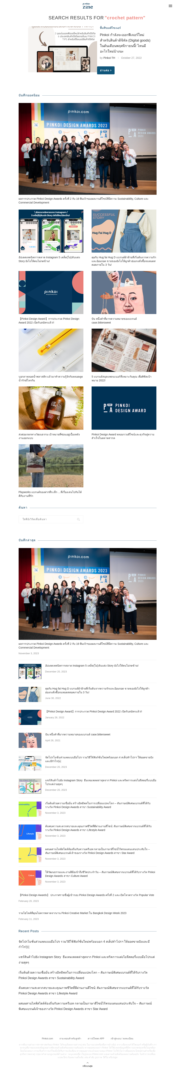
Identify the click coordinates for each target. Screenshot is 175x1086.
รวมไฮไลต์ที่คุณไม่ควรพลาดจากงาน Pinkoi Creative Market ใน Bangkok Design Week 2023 (73, 913)
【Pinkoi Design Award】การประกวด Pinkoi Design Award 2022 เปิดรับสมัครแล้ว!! (49, 320)
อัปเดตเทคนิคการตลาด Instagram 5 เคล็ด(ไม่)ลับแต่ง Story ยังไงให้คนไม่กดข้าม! (49, 259)
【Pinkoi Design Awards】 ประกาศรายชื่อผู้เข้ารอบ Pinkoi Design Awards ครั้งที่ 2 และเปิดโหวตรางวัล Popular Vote (86, 895)
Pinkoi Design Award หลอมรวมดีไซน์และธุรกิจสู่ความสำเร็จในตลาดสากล (123, 436)
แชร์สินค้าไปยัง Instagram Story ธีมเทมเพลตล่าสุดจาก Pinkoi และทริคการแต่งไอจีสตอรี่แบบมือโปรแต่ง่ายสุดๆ (100, 782)
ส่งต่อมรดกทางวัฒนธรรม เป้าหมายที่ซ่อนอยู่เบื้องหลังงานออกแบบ (49, 436)
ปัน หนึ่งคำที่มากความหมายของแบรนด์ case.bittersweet (114, 320)
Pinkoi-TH (109, 57)
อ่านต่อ (106, 70)
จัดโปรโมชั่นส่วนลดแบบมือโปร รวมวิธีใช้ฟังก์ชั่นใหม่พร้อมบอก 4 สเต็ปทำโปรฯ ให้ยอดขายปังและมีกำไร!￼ (99, 759)
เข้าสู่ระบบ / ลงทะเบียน (122, 1038)
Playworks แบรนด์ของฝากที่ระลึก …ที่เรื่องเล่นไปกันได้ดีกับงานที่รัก (50, 494)
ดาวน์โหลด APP (96, 1038)
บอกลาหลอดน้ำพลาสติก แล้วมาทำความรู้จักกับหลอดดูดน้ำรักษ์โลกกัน (51, 378)
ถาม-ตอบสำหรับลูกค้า (70, 1038)
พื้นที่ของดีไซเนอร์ (110, 27)
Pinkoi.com (47, 1038)
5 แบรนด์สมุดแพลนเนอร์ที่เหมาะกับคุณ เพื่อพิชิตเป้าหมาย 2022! (121, 378)
